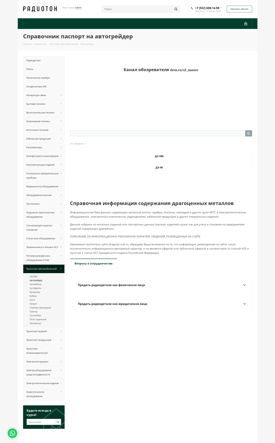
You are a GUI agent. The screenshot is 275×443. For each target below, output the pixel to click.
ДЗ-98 (159, 167)
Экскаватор (35, 323)
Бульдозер (35, 292)
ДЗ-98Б (159, 156)
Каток (32, 300)
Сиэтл (78, 7)
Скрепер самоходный (40, 308)
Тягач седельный (38, 319)
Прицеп (33, 304)
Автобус (34, 276)
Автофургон (35, 288)
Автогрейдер (36, 280)
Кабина (33, 296)
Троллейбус (35, 315)
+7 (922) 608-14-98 (207, 8)
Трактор (33, 311)
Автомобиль (36, 284)
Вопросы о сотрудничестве (94, 263)
